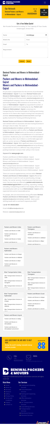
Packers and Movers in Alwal (12, 261)
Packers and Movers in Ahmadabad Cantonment (11, 328)
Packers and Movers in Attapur (13, 254)
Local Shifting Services (28, 406)
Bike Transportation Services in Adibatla (13, 305)
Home (7, 385)
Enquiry (8, 402)
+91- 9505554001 (18, 359)
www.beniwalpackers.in (34, 98)
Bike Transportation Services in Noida (13, 286)
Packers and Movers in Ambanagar (34, 304)
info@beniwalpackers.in (15, 208)
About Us (8, 387)
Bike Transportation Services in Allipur (36, 288)
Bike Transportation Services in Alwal (13, 310)
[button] (39, 344)
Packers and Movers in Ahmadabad (10, 323)
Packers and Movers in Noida (12, 239)
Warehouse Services (27, 413)
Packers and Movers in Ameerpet (10, 265)
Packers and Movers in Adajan (36, 297)
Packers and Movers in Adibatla (13, 257)
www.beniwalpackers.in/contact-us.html (16, 199)
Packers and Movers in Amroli (36, 309)
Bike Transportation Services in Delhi (13, 276)
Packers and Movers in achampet (34, 233)
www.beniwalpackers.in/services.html (21, 116)
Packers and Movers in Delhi (12, 230)
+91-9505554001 (13, 205)
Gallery (8, 394)
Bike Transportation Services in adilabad (36, 283)
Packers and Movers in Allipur (36, 241)
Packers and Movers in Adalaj (12, 319)
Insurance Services (26, 415)
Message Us (44, 12)
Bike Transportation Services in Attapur (13, 300)
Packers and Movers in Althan (36, 300)
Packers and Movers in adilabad (36, 238)
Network (8, 391)
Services (8, 389)
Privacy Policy (10, 396)
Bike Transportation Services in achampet (36, 278)
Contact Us (9, 404)
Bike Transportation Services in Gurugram (13, 281)
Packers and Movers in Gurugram (10, 234)
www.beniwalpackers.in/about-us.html (16, 128)
